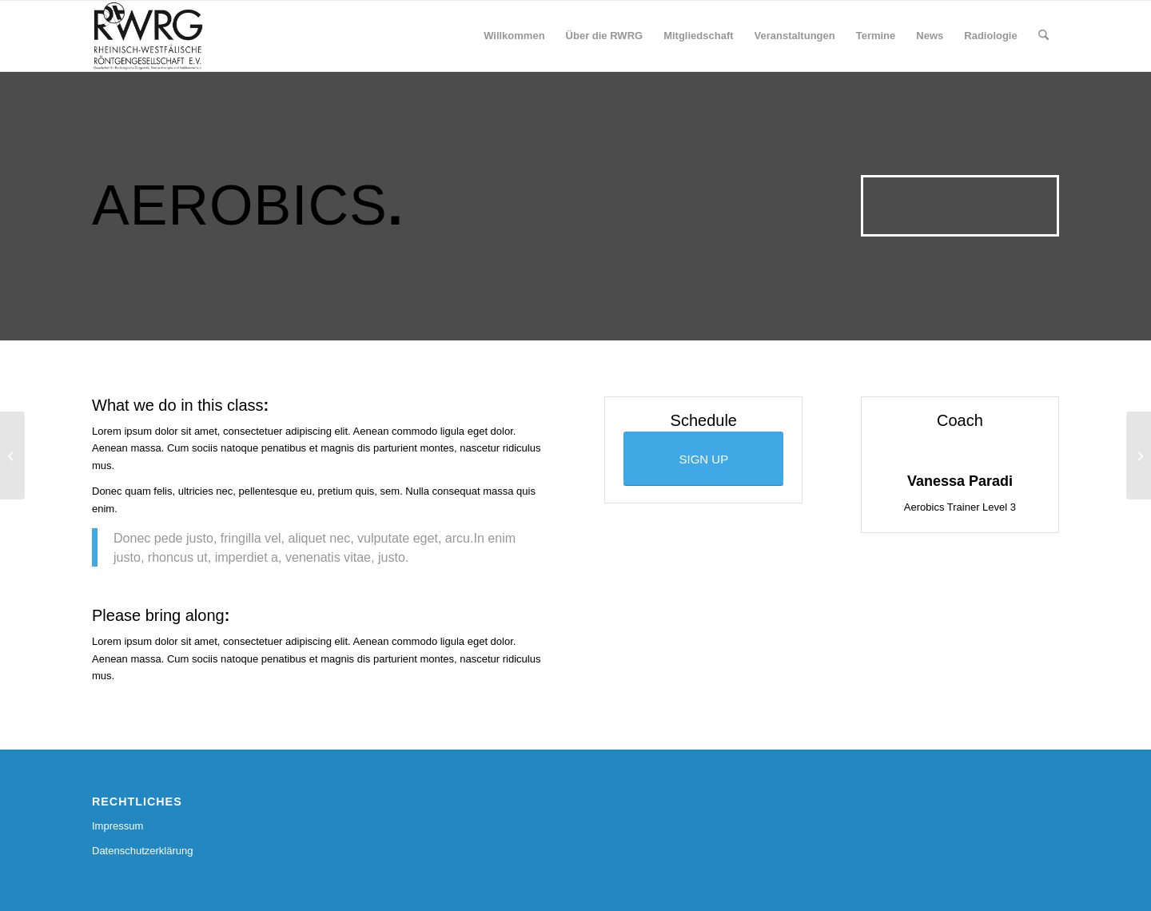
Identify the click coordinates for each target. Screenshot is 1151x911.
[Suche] (1043, 36)
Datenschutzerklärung (142, 851)
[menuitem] (514, 36)
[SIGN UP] (703, 459)
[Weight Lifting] (12, 455)
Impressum (117, 826)
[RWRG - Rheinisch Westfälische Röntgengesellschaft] (148, 36)
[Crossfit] (1138, 455)
